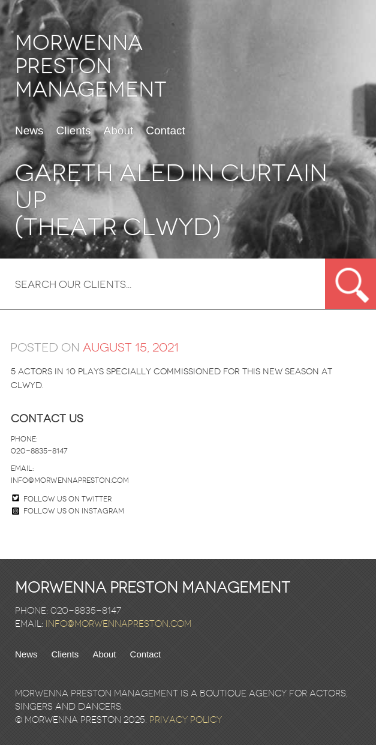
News (29, 131)
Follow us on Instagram (68, 511)
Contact (165, 131)
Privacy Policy (185, 719)
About (119, 131)
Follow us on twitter (67, 499)
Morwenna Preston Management (91, 66)
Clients (73, 131)
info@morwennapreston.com (70, 480)
